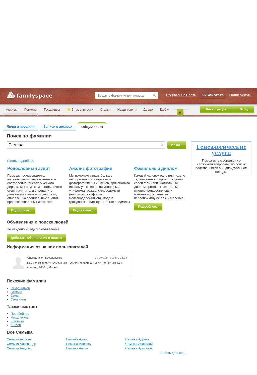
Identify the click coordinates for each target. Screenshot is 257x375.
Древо (148, 109)
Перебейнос (20, 314)
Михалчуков (20, 317)
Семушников (20, 288)
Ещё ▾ (164, 109)
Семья (15, 295)
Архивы (12, 109)
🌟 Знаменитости (80, 109)
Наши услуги (127, 109)
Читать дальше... (173, 353)
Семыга (16, 292)
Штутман (17, 321)
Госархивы (52, 109)
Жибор (16, 325)
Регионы (30, 109)
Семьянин (18, 299)
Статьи (105, 109)
